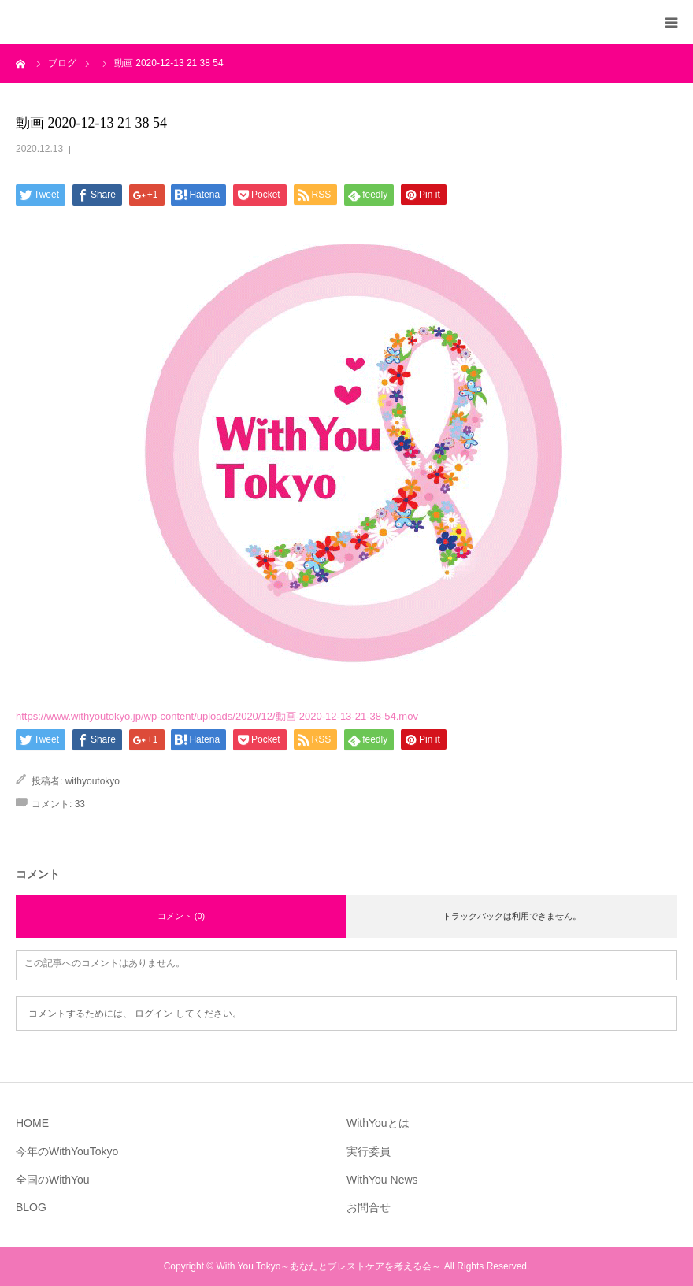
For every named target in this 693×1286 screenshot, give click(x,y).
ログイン (153, 1013)
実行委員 (368, 1151)
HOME (32, 1123)
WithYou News (382, 1179)
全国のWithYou (53, 1179)
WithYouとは (378, 1123)
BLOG (31, 1207)
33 (80, 804)
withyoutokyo (92, 781)
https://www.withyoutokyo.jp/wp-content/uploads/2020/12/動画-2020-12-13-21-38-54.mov (217, 716)
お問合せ (368, 1207)
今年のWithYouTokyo (67, 1151)
